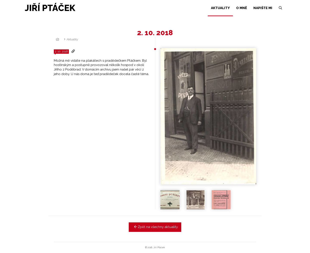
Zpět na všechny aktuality (155, 227)
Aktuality (72, 39)
